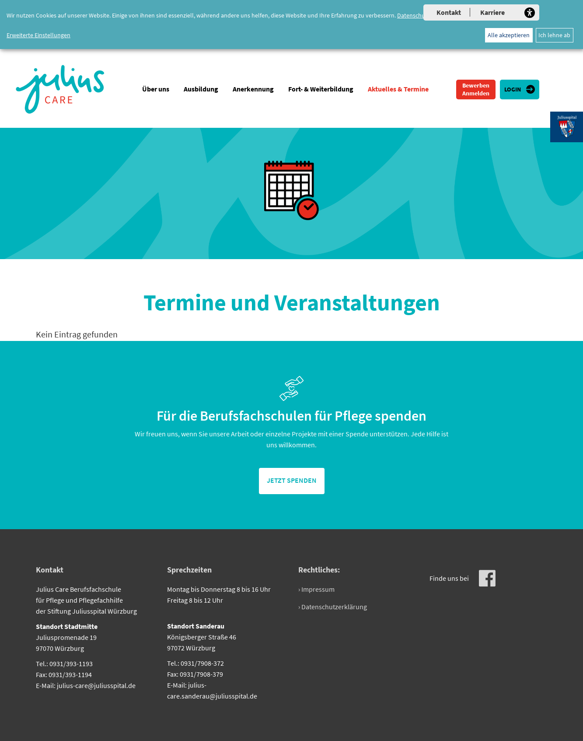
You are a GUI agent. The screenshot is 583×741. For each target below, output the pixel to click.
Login (512, 89)
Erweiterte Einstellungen (38, 35)
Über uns (155, 88)
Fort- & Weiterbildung (320, 88)
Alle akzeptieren (509, 35)
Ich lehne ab (554, 35)
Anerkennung (253, 88)
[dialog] (291, 24)
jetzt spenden (292, 480)
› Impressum (316, 589)
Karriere (492, 12)
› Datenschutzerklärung (332, 606)
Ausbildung (201, 88)
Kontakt (448, 12)
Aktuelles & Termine (398, 88)
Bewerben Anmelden (475, 89)
